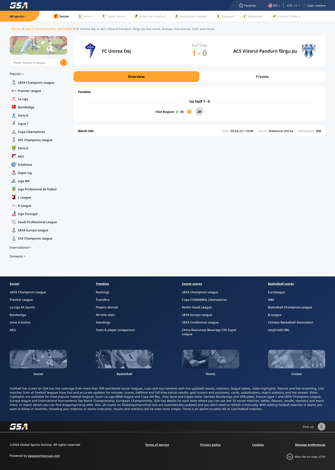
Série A (23, 148)
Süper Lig (25, 173)
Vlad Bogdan (164, 112)
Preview (262, 76)
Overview (136, 76)
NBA (271, 300)
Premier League (29, 91)
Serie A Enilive (20, 322)
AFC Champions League (35, 140)
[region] (199, 76)
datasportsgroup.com (44, 456)
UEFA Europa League (33, 230)
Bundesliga (26, 107)
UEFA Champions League (36, 82)
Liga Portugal (28, 214)
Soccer (16, 29)
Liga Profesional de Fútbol (37, 189)
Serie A (23, 115)
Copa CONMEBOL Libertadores (204, 300)
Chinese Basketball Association (290, 322)
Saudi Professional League (37, 222)
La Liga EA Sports (22, 307)
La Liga (23, 99)
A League (24, 205)
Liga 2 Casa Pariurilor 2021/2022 (48, 29)
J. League (24, 197)
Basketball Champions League (290, 307)
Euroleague (276, 292)
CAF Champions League (35, 238)
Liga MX (24, 181)
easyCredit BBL (279, 330)
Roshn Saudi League (197, 307)
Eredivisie (25, 164)
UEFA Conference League (200, 322)
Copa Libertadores (31, 132)
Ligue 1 (23, 123)
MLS (21, 156)
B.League (274, 315)
